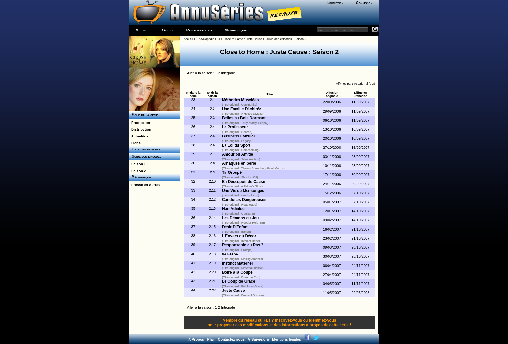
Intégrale (228, 73)
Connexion (364, 3)
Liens (135, 143)
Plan (211, 339)
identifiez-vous (322, 320)
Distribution (140, 129)
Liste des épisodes (144, 149)
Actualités (138, 136)
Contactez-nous (231, 339)
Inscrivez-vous (288, 320)
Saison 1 (137, 164)
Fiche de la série (143, 115)
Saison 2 (137, 171)
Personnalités (199, 30)
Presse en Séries (144, 185)
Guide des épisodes (145, 156)
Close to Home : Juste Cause (243, 39)
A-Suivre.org (258, 339)
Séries (168, 30)
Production (139, 123)
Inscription (335, 3)
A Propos (196, 339)
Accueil (142, 30)
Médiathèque (236, 30)
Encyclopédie (205, 39)
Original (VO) (366, 83)
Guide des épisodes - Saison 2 (286, 39)
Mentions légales (286, 339)
